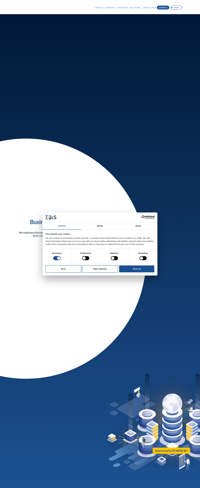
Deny (63, 269)
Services (110, 7)
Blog (153, 7)
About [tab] (138, 226)
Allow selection (100, 269)
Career (146, 7)
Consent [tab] (62, 226)
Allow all (137, 269)
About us (100, 7)
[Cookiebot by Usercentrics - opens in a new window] (143, 217)
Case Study (122, 7)
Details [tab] (100, 226)
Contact (163, 7)
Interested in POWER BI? (171, 451)
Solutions (135, 7)
